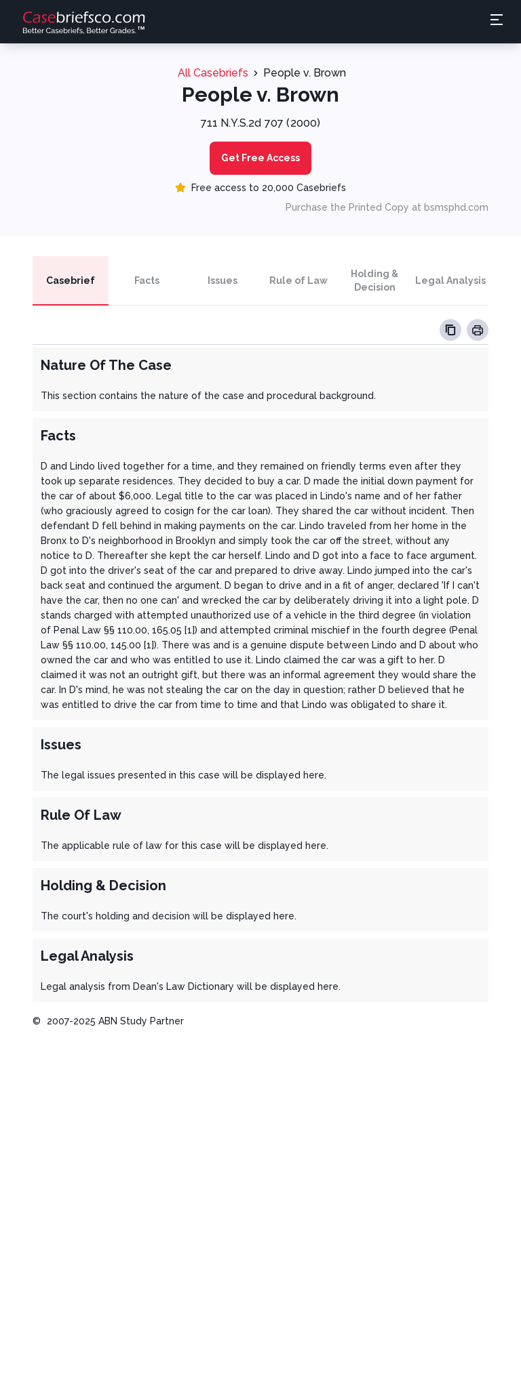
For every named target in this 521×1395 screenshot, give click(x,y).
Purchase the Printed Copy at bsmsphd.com (387, 207)
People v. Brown (304, 72)
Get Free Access (260, 157)
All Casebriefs (213, 72)
